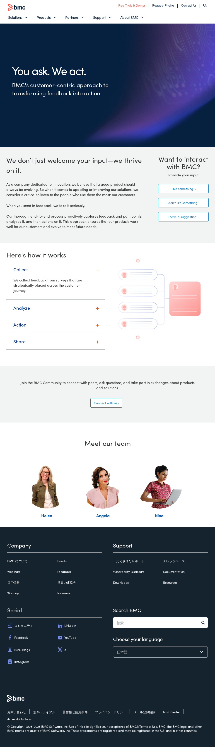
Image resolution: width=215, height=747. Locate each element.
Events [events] (61, 561)
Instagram (18, 661)
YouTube (66, 637)
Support (99, 17)
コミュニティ (20, 625)
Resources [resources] (170, 583)
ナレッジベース (174, 561)
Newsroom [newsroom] (64, 593)
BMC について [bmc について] (17, 561)
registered (110, 730)
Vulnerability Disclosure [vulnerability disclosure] (129, 572)
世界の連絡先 (66, 583)
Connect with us (105, 403)
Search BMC (127, 609)
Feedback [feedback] (64, 572)
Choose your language (138, 638)
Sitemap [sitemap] (13, 593)
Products (44, 17)
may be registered (138, 730)
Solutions (15, 17)
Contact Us (188, 5)
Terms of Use (148, 726)
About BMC (129, 17)
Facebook (17, 637)
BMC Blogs (18, 649)
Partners (72, 17)
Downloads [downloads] (121, 583)
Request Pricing (163, 5)
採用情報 (13, 583)
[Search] (205, 5)
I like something (182, 188)
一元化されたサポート (128, 561)
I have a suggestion (182, 216)
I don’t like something (182, 202)
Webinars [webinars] (13, 572)
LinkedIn (66, 625)
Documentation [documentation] (174, 572)
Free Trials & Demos (131, 5)
